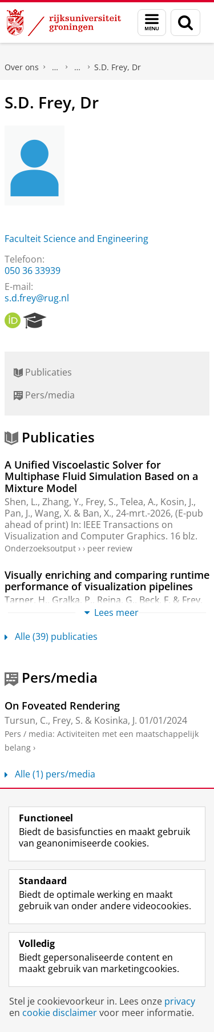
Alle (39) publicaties (51, 636)
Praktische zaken (55, 67)
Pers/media (44, 395)
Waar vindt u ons (77, 67)
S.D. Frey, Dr (117, 67)
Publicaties (43, 372)
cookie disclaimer (59, 1012)
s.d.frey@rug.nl (37, 298)
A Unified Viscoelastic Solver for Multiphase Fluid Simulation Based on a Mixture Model (101, 476)
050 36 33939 (32, 270)
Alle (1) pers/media (50, 774)
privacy (179, 1001)
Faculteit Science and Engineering (76, 238)
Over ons (22, 67)
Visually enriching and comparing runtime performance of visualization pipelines (107, 580)
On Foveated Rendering (62, 705)
